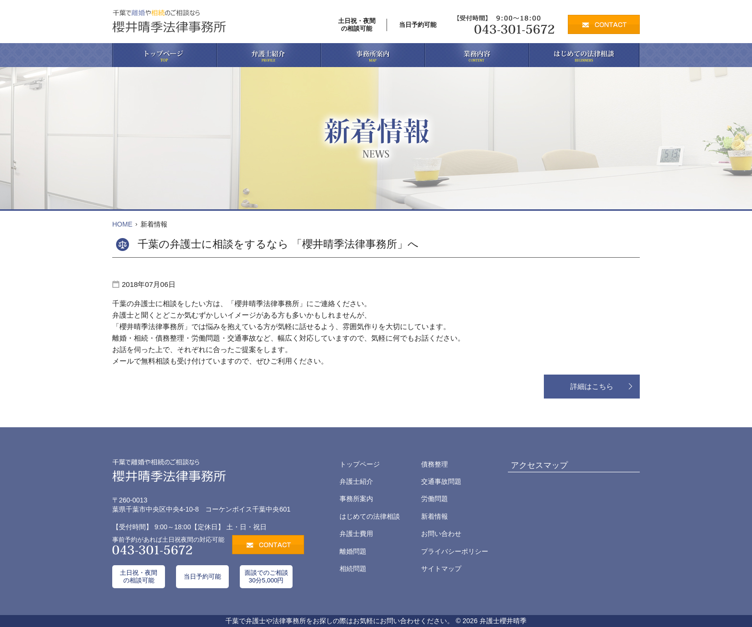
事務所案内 (356, 498)
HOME (122, 224)
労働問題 (434, 498)
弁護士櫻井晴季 (503, 621)
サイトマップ (441, 568)
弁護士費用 (356, 533)
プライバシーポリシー (454, 551)
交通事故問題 (441, 481)
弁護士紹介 (356, 481)
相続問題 (353, 568)
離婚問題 (353, 551)
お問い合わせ (441, 533)
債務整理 (434, 464)
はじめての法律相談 (370, 516)
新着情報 (434, 516)
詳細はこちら (591, 386)
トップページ (360, 464)
